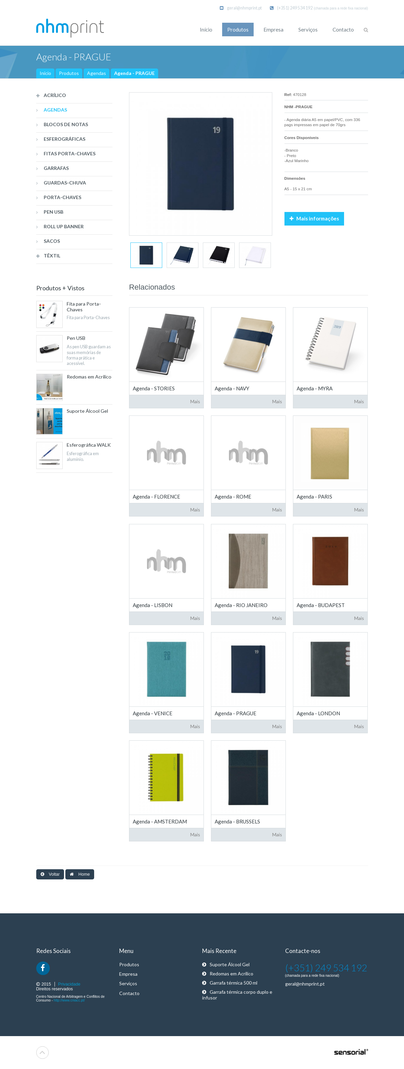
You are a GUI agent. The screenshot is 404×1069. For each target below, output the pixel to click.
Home (80, 874)
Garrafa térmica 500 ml (229, 983)
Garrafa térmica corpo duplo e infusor (237, 994)
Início (45, 73)
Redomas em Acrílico (227, 973)
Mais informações (314, 218)
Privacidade (69, 984)
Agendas (96, 73)
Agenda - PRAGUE (134, 73)
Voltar (50, 874)
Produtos (69, 73)
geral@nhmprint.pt (241, 8)
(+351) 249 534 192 (291, 8)
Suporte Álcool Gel (226, 964)
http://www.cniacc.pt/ (69, 1000)
